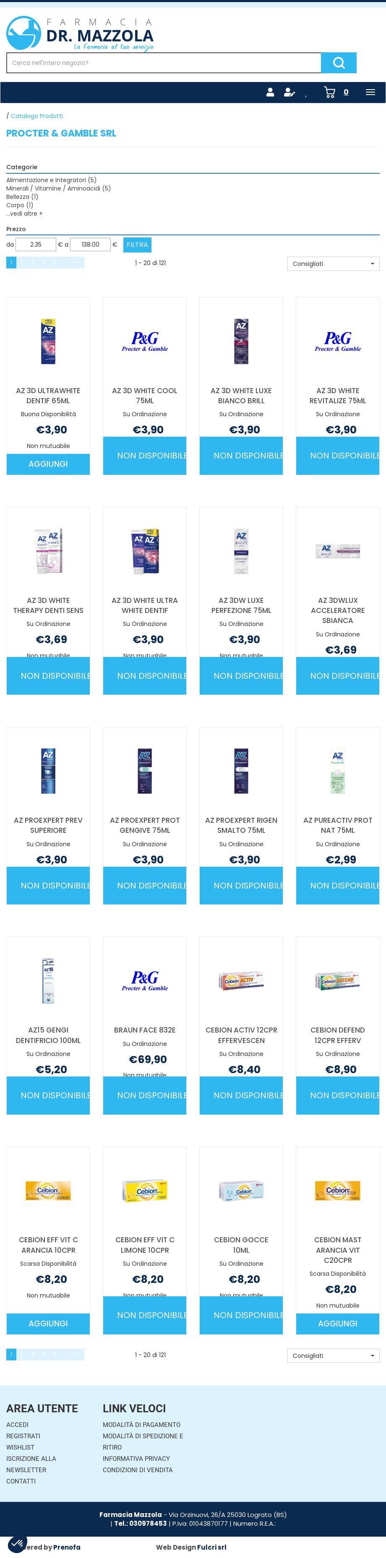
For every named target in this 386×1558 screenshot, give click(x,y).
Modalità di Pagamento (141, 1425)
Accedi (17, 1425)
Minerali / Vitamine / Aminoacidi (58, 188)
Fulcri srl (212, 1547)
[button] (333, 264)
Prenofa (67, 1547)
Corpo (20, 205)
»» (77, 262)
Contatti (21, 1481)
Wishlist (20, 1447)
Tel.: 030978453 (140, 1523)
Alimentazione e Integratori (51, 180)
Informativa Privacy (136, 1459)
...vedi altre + (24, 213)
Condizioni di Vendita (138, 1470)
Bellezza (22, 197)
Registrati (23, 1436)
